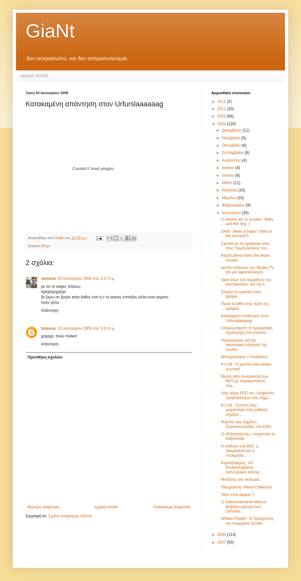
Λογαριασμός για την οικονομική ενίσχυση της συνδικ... (244, 345)
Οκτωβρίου (232, 145)
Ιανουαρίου (232, 213)
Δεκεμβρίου (232, 130)
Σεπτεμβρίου (233, 152)
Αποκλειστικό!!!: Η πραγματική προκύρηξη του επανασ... (247, 330)
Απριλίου (230, 190)
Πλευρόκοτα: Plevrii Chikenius (246, 487)
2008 (222, 534)
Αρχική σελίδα (34, 75)
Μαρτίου (229, 198)
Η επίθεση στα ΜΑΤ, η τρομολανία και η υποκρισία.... (239, 451)
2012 (222, 101)
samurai (48, 278)
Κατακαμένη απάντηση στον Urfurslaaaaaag (245, 318)
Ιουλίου (228, 167)
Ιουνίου (228, 175)
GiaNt (50, 31)
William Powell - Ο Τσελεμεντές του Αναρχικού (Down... (247, 520)
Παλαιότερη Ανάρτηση (172, 507)
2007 (222, 542)
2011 (222, 109)
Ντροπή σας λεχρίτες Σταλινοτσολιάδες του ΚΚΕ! (246, 424)
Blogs (45, 246)
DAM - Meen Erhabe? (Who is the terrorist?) (246, 233)
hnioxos (48, 328)
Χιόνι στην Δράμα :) (237, 494)
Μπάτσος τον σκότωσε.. (241, 479)
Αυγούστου (232, 160)
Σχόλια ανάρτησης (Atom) (70, 516)
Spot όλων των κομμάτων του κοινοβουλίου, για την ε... (246, 282)
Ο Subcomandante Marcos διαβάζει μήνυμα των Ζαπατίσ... (244, 506)
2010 (222, 116)
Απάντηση (50, 310)
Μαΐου (227, 183)
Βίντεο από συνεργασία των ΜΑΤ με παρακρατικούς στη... (244, 381)
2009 (222, 124)
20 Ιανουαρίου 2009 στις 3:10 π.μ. (86, 328)
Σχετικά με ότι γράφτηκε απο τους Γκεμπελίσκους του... (245, 245)
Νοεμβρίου (231, 138)
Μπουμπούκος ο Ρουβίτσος (244, 357)
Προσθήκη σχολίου (45, 357)
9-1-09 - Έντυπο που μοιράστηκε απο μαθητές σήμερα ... (244, 410)
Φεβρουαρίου (234, 205)
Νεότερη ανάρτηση (43, 507)
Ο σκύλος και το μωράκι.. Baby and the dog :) (247, 221)
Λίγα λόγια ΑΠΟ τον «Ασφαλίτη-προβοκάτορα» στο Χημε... (248, 395)
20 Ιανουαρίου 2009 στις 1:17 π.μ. (86, 278)
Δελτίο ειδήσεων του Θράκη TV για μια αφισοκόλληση (247, 269)
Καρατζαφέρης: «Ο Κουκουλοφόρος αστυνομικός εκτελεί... (242, 467)
